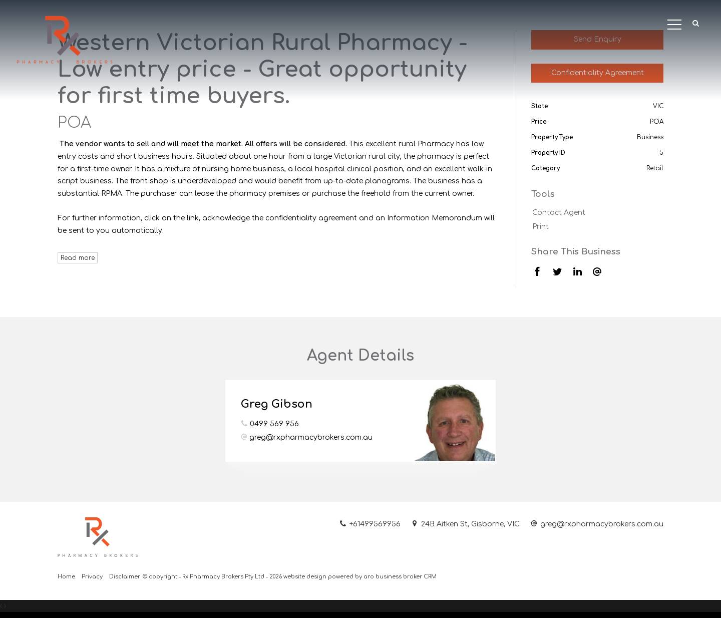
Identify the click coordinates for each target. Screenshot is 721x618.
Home (66, 576)
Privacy (92, 576)
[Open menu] (674, 24)
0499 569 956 (274, 424)
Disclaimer (124, 576)
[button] (696, 24)
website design (304, 576)
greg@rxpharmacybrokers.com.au (311, 437)
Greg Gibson (276, 404)
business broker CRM (406, 576)
